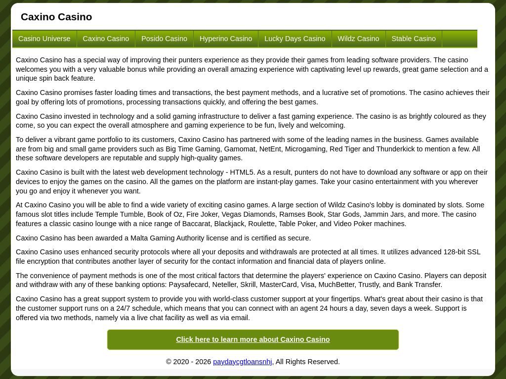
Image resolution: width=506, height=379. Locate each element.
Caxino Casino (106, 39)
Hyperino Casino (226, 39)
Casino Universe (44, 39)
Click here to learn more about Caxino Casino (253, 339)
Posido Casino (164, 39)
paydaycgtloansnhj (242, 362)
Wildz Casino (359, 39)
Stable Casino (414, 39)
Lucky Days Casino (294, 39)
